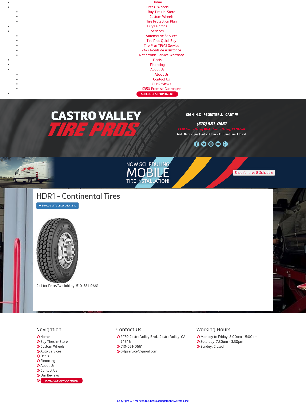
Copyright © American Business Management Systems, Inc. (153, 400)
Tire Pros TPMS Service (161, 45)
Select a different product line (57, 205)
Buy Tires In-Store (161, 12)
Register (213, 115)
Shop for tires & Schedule (254, 172)
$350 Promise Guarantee (161, 89)
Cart (231, 115)
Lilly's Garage (157, 26)
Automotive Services (161, 36)
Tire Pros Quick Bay (161, 41)
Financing (157, 65)
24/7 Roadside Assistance (161, 50)
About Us (157, 69)
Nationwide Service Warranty (161, 55)
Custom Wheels (161, 17)
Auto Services (50, 351)
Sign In (193, 115)
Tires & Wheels (157, 7)
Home (157, 2)
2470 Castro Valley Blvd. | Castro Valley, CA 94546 (211, 129)
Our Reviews (161, 84)
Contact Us (161, 79)
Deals (157, 60)
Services (157, 31)
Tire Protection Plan (161, 21)
